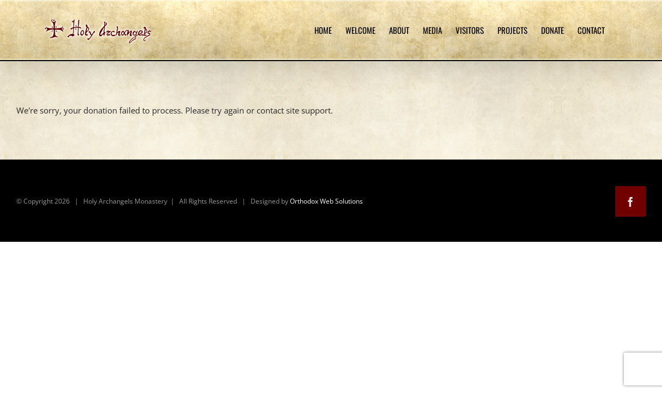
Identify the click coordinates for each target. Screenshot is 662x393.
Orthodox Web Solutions (326, 201)
